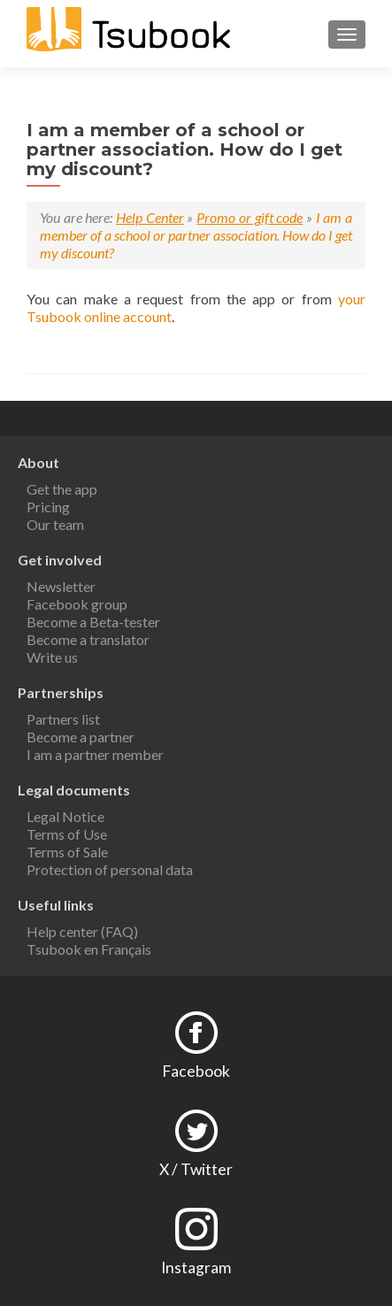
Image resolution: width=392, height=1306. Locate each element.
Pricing (48, 506)
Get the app (62, 488)
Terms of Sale (67, 851)
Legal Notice (65, 816)
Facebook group (77, 603)
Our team (55, 524)
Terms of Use (67, 834)
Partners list (63, 719)
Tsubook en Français (89, 949)
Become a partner (81, 736)
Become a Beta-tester (93, 621)
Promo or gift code (249, 217)
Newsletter (61, 586)
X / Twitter (196, 1169)
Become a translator (88, 639)
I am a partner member (95, 754)
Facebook (196, 1071)
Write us (52, 657)
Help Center (150, 217)
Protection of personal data (110, 869)
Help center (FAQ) (82, 931)
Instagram (196, 1267)
